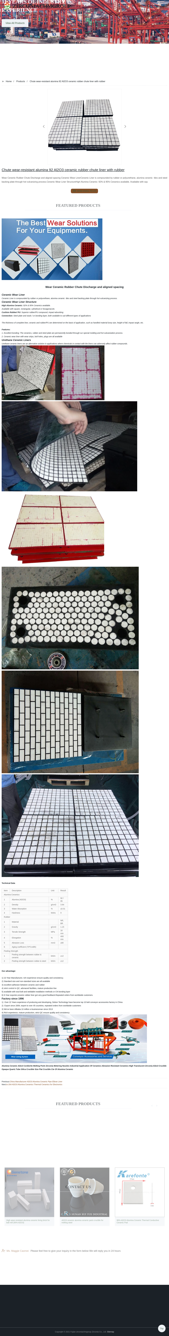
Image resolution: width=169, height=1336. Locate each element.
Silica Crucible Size (30, 1069)
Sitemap (110, 1332)
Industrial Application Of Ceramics (85, 1066)
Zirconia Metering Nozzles (57, 1066)
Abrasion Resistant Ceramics (115, 1066)
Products (20, 81)
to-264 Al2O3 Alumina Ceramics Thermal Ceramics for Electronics (34, 1084)
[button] (140, 6)
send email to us (84, 191)
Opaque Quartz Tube (11, 1069)
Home (9, 81)
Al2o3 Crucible (160, 1066)
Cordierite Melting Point (34, 1066)
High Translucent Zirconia (141, 1066)
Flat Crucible (45, 1069)
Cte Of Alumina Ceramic (62, 1069)
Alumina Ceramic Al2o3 (12, 1066)
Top (162, 1328)
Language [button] (160, 6)
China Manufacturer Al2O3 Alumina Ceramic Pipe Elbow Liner (36, 1081)
